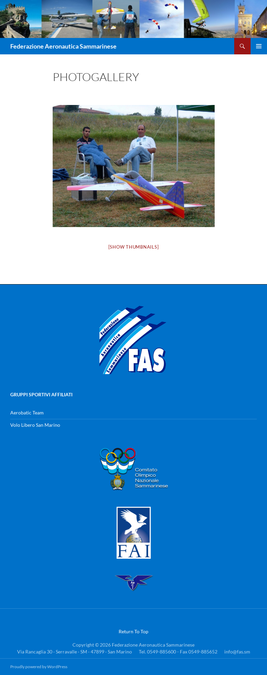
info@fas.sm (237, 651)
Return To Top (133, 631)
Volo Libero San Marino (35, 425)
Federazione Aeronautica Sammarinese (63, 46)
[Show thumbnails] (133, 247)
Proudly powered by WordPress (38, 666)
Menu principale (259, 46)
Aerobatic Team (27, 412)
